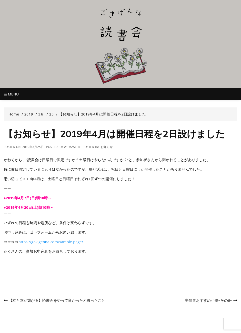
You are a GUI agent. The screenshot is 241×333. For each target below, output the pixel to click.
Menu (11, 94)
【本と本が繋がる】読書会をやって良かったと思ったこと (57, 300)
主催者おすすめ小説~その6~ (208, 300)
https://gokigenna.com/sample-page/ (51, 241)
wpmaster (72, 147)
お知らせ (107, 147)
